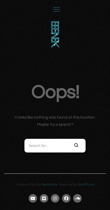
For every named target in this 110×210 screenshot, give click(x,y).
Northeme (49, 184)
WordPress (86, 184)
